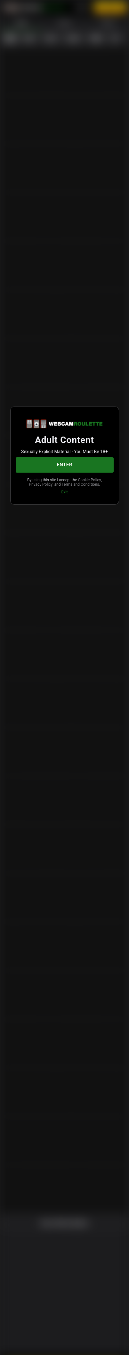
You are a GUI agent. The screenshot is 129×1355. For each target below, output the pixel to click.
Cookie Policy (45, 483)
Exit (64, 496)
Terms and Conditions (64, 488)
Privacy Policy (74, 483)
